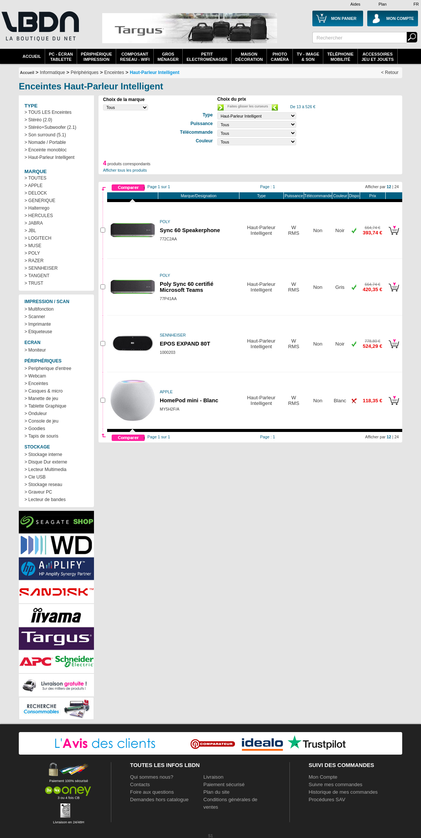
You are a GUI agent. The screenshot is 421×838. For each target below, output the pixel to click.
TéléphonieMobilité (340, 57)
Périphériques (84, 72)
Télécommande (318, 195)
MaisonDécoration (249, 57)
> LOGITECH (37, 238)
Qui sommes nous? (151, 777)
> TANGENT (37, 275)
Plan (382, 4)
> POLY (32, 253)
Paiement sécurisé (224, 784)
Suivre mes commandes (335, 784)
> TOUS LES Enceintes (47, 112)
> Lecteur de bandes (45, 499)
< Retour (389, 72)
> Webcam (35, 376)
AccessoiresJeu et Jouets (378, 57)
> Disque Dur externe (45, 462)
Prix (372, 195)
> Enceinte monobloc (45, 150)
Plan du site (216, 792)
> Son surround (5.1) (45, 134)
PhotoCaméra (280, 57)
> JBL (30, 230)
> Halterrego (36, 208)
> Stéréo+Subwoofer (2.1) (50, 127)
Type (261, 195)
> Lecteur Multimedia (45, 469)
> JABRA (33, 223)
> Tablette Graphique (45, 406)
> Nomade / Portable (45, 142)
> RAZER (34, 260)
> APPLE (33, 185)
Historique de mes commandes (343, 792)
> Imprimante (37, 324)
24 (396, 186)
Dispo (354, 195)
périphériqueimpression (96, 57)
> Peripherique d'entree (47, 368)
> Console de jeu (41, 421)
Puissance (294, 195)
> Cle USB (34, 477)
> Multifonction (39, 309)
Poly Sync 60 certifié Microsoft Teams (187, 287)
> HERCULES (38, 215)
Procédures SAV (327, 799)
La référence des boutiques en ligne (39, 30)
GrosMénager (168, 57)
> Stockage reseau (43, 484)
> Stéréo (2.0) (38, 119)
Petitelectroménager (206, 57)
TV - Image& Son (308, 57)
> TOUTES (35, 178)
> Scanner (34, 316)
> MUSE (32, 245)
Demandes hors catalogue (159, 799)
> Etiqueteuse (38, 331)
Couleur (340, 195)
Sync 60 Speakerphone (190, 230)
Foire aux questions (152, 792)
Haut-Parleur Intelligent (154, 72)
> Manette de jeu (41, 398)
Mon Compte (323, 777)
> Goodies (34, 428)
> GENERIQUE (39, 200)
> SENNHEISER (41, 268)
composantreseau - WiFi (135, 57)
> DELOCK (35, 193)
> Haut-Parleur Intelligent (49, 157)
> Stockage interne (43, 454)
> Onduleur (35, 413)
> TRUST (33, 283)
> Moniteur (35, 350)
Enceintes (114, 72)
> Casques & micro (43, 391)
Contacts (140, 784)
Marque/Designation (199, 195)
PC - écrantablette (61, 57)
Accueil (32, 56)
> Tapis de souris (41, 436)
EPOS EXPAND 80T (185, 344)
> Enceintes (36, 383)
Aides (355, 4)
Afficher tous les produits (125, 170)
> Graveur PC (38, 492)
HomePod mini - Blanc (189, 400)
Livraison (213, 777)
